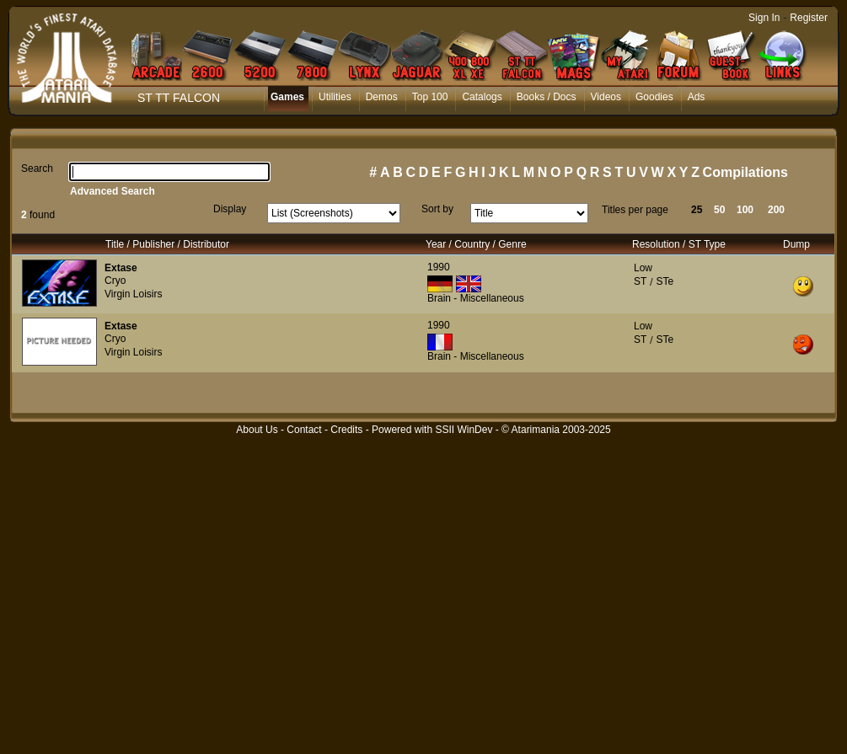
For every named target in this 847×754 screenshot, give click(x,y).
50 (719, 210)
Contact (304, 430)
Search (37, 168)
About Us (256, 430)
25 (696, 210)
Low (643, 268)
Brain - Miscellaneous (475, 298)
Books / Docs (546, 97)
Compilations (745, 172)
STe (664, 281)
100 (745, 210)
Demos (382, 97)
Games (287, 97)
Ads (696, 97)
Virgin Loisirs (133, 294)
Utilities (335, 97)
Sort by (437, 209)
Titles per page (635, 210)
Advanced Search (112, 191)
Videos (606, 97)
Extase (121, 268)
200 (776, 210)
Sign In (764, 18)
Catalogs (481, 97)
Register (809, 18)
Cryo (115, 280)
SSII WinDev (463, 430)
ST (640, 281)
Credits (346, 430)
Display (229, 209)
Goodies (654, 97)
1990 (438, 267)
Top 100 (430, 97)
